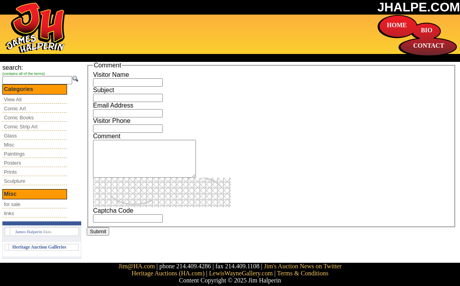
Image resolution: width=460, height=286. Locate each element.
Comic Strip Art (20, 127)
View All (13, 99)
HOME (397, 25)
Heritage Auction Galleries (39, 247)
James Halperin (28, 231)
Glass (10, 136)
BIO (426, 30)
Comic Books (19, 118)
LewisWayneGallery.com (241, 273)
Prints (10, 172)
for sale (12, 204)
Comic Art (15, 108)
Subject (103, 90)
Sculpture (14, 181)
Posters (12, 163)
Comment (106, 136)
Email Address (113, 105)
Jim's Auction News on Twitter (303, 266)
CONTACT (428, 45)
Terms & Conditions (302, 273)
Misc (9, 145)
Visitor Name (111, 74)
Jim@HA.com (136, 266)
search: (12, 67)
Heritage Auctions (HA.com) (168, 273)
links (9, 213)
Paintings (14, 154)
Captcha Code (113, 217)
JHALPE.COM (418, 7)
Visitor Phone (111, 120)
